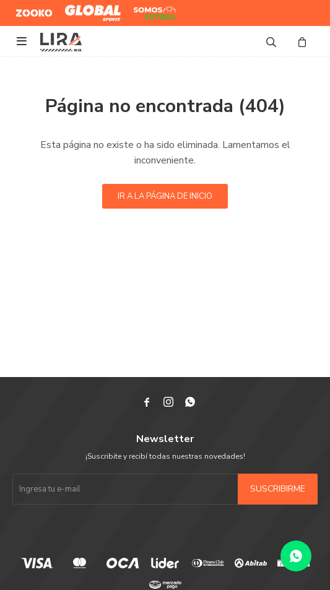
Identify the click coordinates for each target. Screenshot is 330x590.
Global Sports (90, 8)
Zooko (27, 8)
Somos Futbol (145, 13)
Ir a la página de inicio (165, 196)
